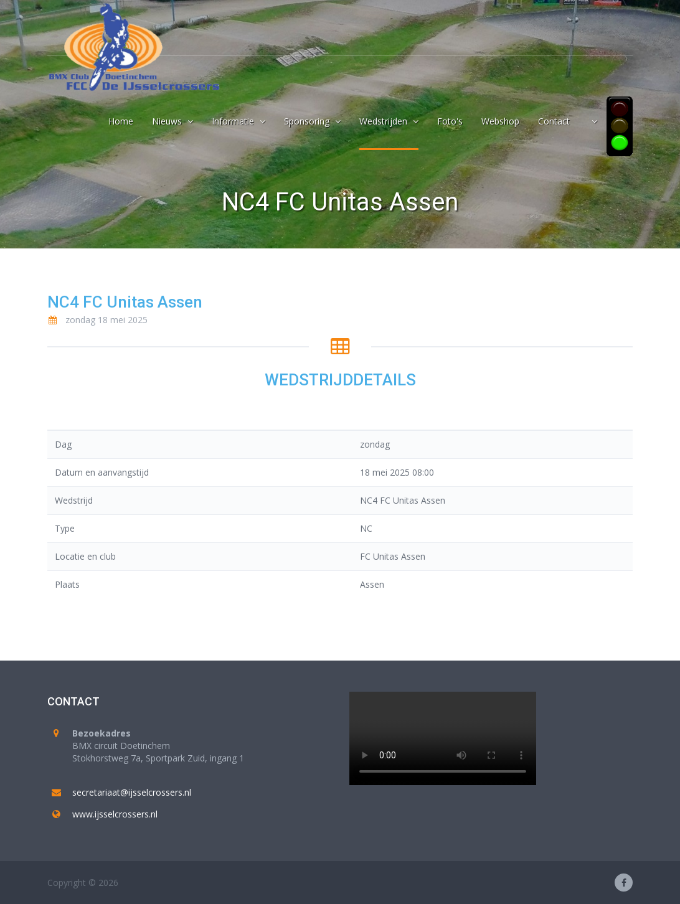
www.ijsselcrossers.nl (115, 814)
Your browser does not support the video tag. (442, 738)
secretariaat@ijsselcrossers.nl (131, 792)
